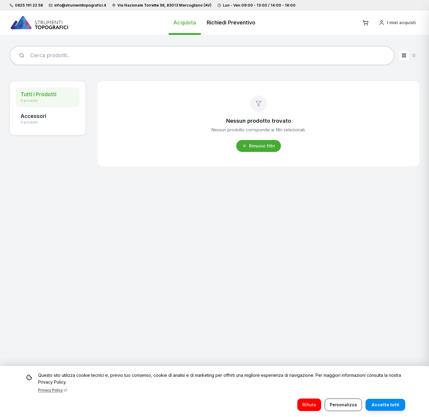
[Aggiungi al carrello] (366, 23)
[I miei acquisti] (397, 22)
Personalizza (343, 404)
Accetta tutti (385, 404)
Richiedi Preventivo (231, 22)
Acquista (184, 22)
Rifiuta (309, 404)
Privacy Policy (52, 390)
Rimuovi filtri (258, 145)
